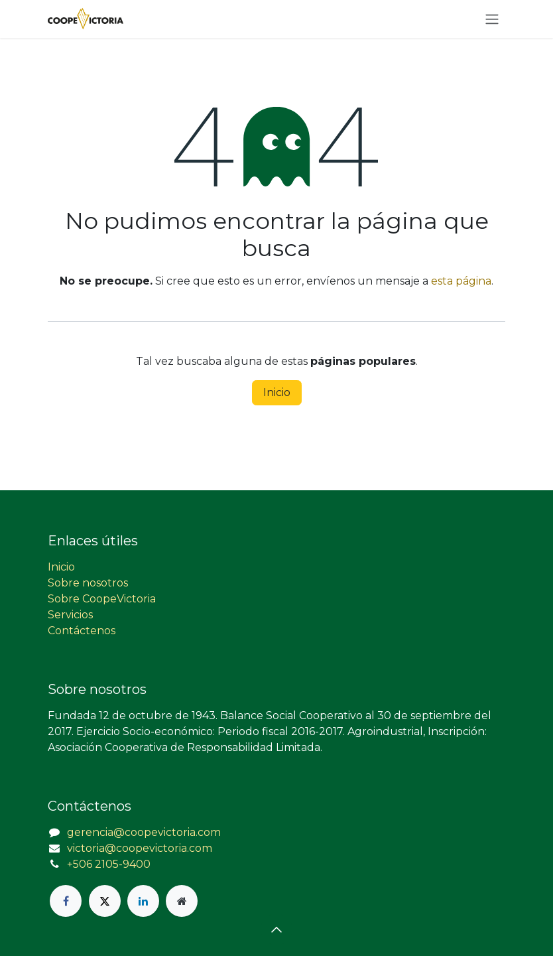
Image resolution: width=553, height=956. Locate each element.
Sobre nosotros (88, 583)
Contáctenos (81, 630)
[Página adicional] (182, 901)
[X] (105, 901)
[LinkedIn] (143, 901)
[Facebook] (66, 901)
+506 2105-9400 (109, 864)
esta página (461, 281)
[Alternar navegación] (492, 19)
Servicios (70, 614)
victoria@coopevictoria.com (139, 848)
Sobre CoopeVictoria (102, 598)
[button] (276, 929)
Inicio (276, 392)
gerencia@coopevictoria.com (144, 832)
